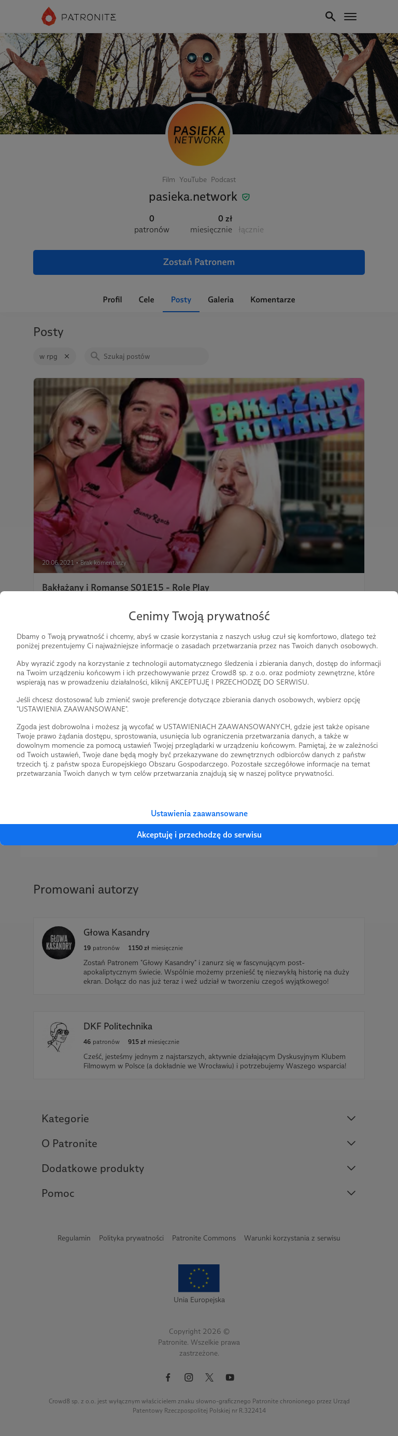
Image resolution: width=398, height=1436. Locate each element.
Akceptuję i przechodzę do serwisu (199, 834)
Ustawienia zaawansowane (199, 813)
